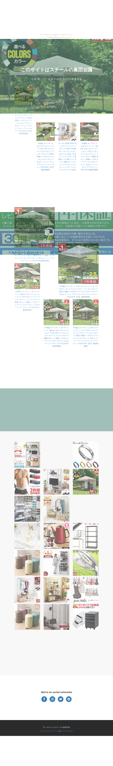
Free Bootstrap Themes (49, 731)
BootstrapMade (67, 731)
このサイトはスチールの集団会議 (56, 70)
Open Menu (4, 42)
